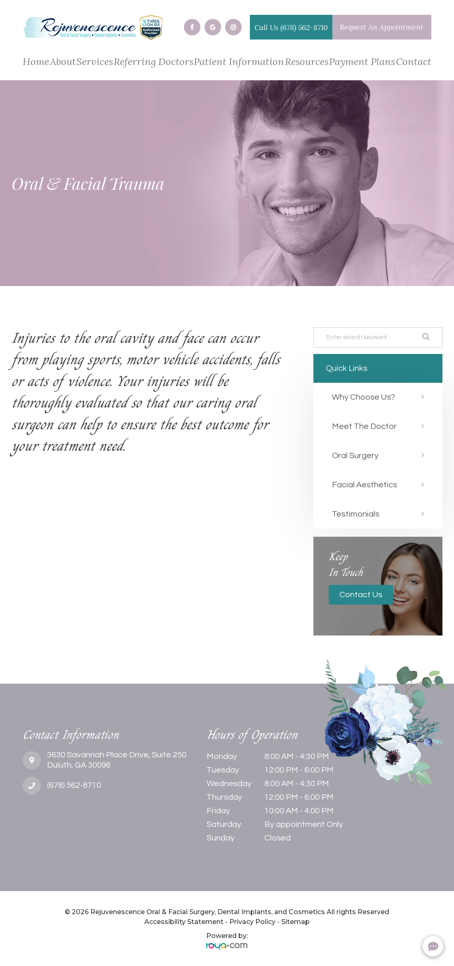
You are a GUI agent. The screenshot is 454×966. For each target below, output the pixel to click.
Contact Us (360, 595)
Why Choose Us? (363, 397)
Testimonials (355, 514)
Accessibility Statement (183, 922)
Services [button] (94, 62)
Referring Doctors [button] (153, 62)
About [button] (63, 62)
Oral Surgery (355, 456)
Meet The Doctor (364, 426)
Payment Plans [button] (362, 62)
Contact (413, 62)
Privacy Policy (252, 922)
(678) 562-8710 (304, 27)
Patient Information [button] (239, 62)
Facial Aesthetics (364, 485)
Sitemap (295, 922)
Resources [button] (307, 62)
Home (36, 62)
